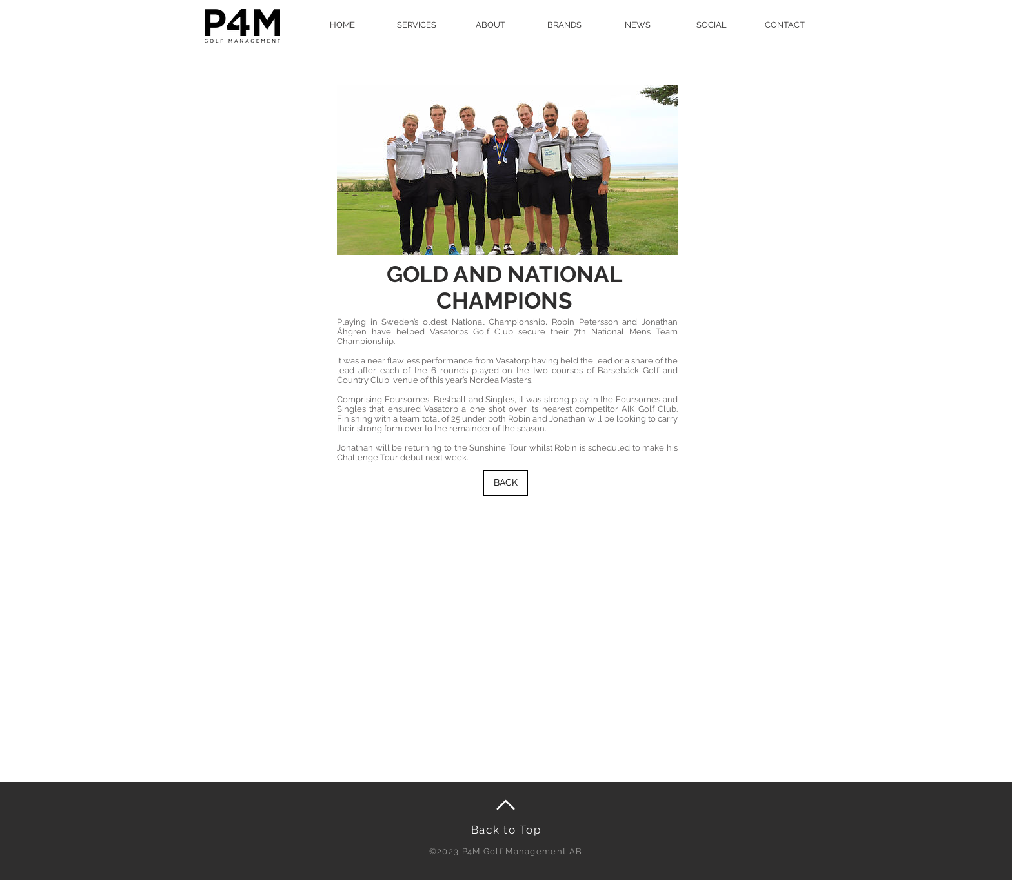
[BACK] (505, 483)
